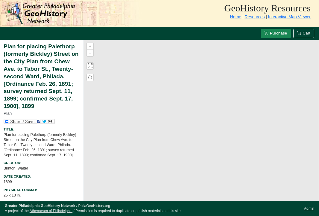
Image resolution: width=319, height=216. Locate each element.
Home (235, 16)
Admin (309, 208)
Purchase (276, 33)
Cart (303, 33)
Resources (255, 16)
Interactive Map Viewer (289, 16)
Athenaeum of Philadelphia (51, 211)
